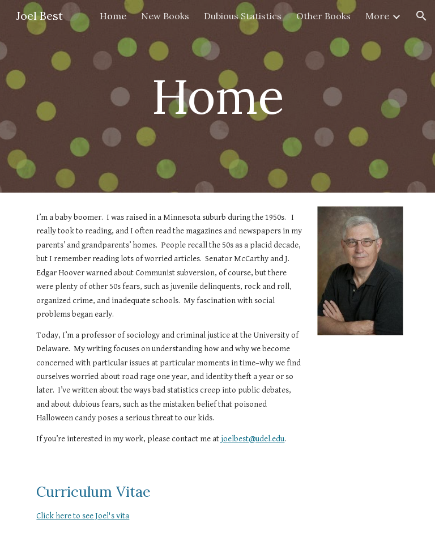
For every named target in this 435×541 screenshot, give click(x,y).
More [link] (377, 16)
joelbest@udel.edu (252, 439)
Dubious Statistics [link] (243, 16)
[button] (421, 15)
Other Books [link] (323, 16)
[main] (217, 96)
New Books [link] (165, 16)
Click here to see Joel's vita (82, 516)
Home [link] (113, 16)
